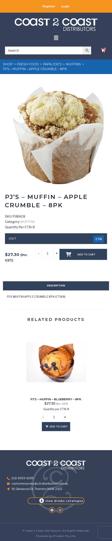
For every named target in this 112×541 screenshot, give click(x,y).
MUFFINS (73, 64)
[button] (56, 38)
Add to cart (86, 254)
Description (56, 285)
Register (49, 6)
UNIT (12, 238)
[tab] (56, 285)
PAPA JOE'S (52, 64)
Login (65, 6)
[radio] (98, 239)
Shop (8, 64)
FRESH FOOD (28, 64)
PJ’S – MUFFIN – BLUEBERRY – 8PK (56, 399)
